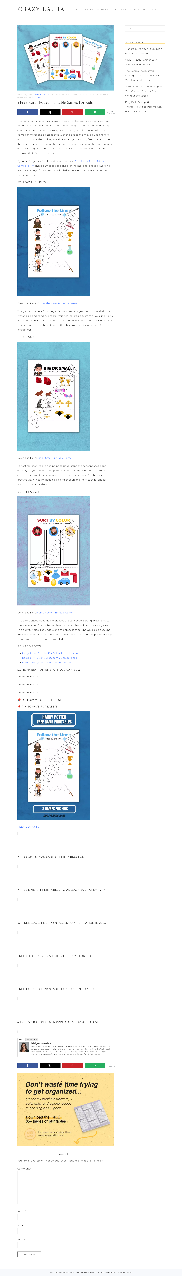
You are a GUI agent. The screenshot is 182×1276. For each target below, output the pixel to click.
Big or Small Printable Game (54, 458)
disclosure (37, 98)
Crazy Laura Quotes (84, 1272)
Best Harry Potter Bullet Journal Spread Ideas (49, 657)
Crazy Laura (41, 8)
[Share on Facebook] (27, 112)
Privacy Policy (110, 1272)
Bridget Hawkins (41, 1043)
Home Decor (120, 9)
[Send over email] (95, 112)
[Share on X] (50, 112)
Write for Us (149, 9)
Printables (103, 9)
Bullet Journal (85, 9)
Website (22, 1239)
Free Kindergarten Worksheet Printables (46, 662)
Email (21, 1225)
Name (21, 1211)
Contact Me (98, 1272)
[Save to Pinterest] (72, 112)
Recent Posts (32, 1039)
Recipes (134, 9)
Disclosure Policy (125, 1272)
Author (21, 1039)
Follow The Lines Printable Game (57, 303)
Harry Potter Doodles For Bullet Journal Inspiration (52, 653)
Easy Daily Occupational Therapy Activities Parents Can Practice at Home (143, 107)
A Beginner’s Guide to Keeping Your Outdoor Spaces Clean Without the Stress (144, 91)
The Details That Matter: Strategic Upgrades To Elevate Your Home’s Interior (143, 76)
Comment (24, 1168)
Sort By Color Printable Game (55, 612)
